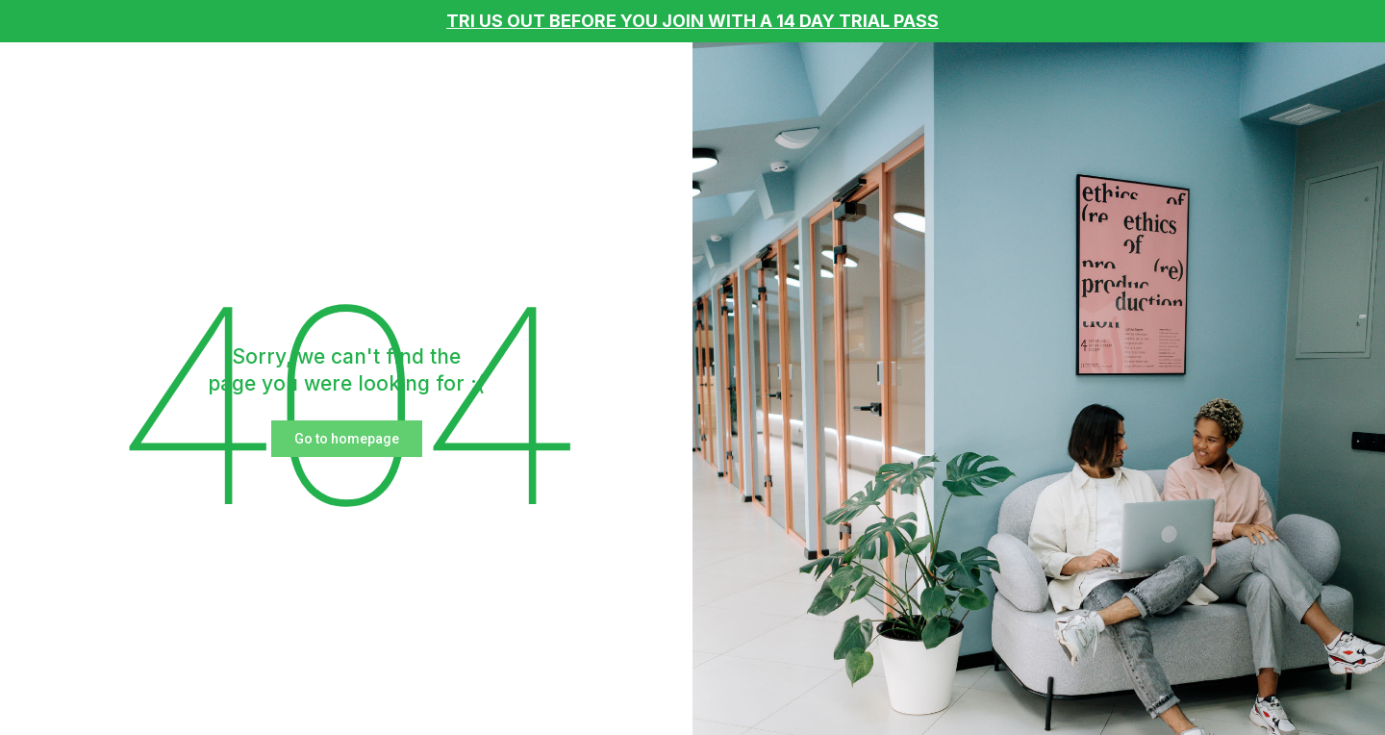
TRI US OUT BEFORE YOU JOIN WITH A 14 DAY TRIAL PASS (692, 21)
